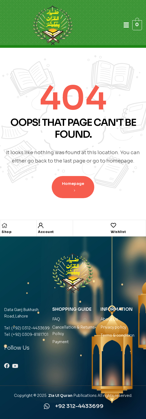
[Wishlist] (113, 225)
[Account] (40, 225)
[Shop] (4, 225)
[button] (126, 25)
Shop (7, 232)
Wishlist (118, 232)
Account (46, 232)
